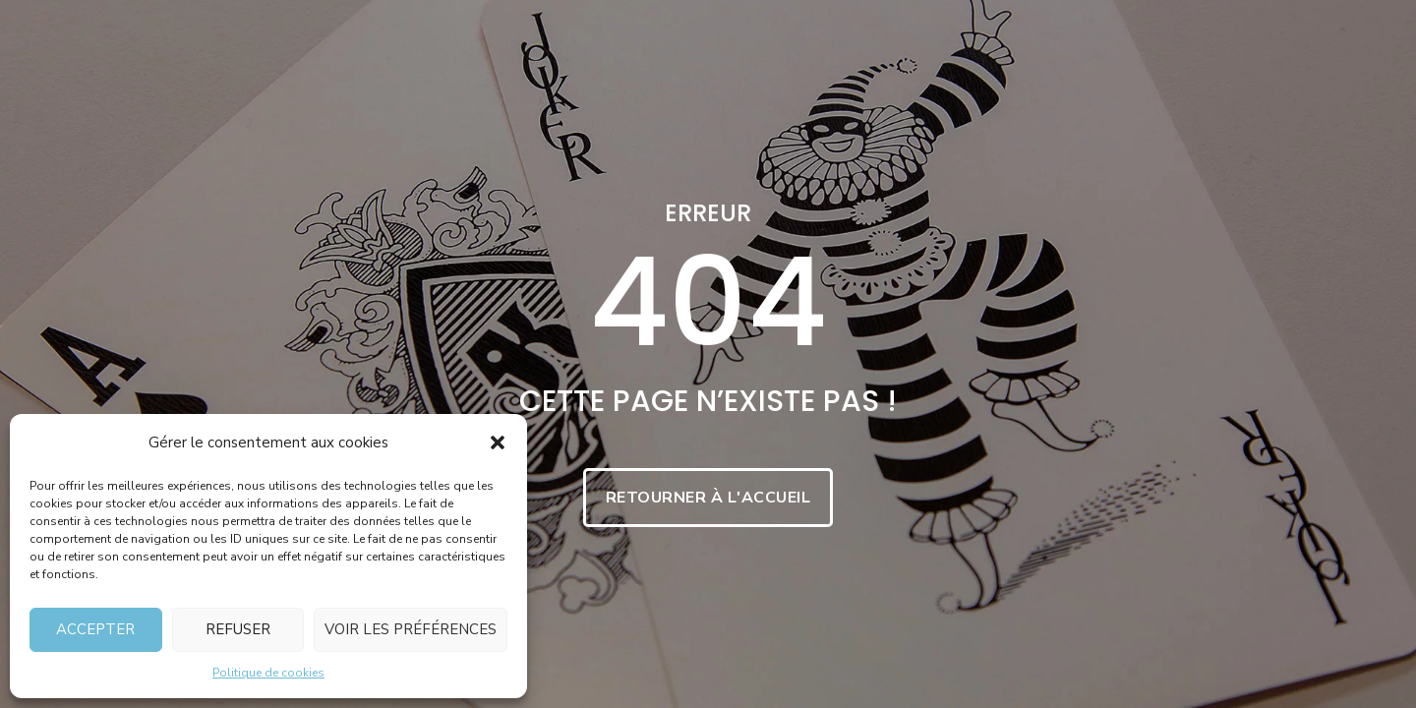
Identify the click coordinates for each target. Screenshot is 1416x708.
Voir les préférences (410, 629)
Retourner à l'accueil (708, 497)
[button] (497, 442)
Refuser (238, 629)
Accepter (95, 629)
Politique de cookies (268, 672)
